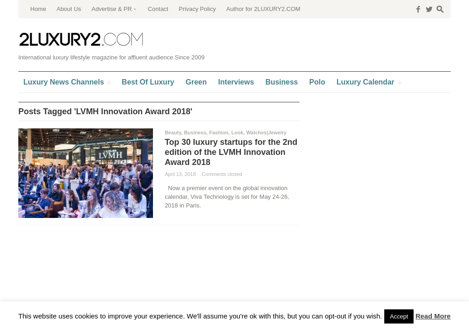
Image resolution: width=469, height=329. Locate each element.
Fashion (219, 132)
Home (38, 8)
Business (195, 132)
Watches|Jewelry (266, 132)
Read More (433, 316)
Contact (158, 8)
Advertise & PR (112, 8)
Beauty (173, 132)
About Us (68, 8)
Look (237, 132)
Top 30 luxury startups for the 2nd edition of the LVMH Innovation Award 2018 (231, 152)
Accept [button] (399, 316)
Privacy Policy (197, 8)
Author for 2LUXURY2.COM (263, 8)
